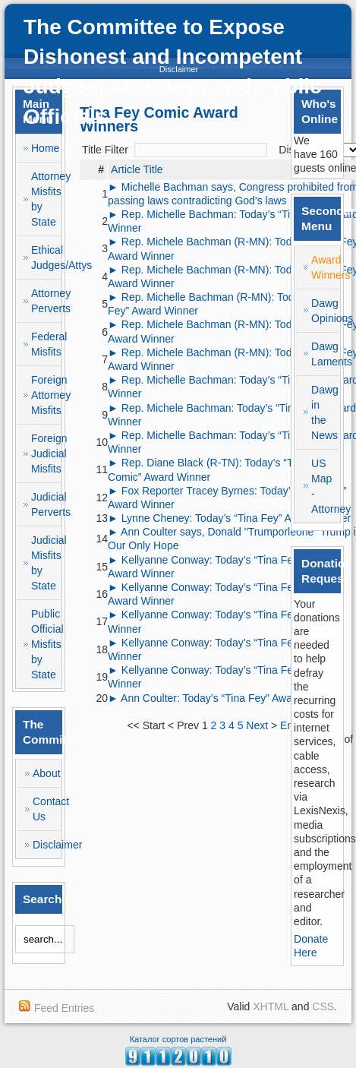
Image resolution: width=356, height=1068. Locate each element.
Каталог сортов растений (178, 1039)
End (289, 725)
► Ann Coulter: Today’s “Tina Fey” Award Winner (223, 698)
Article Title (136, 169)
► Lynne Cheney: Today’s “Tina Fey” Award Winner (229, 518)
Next (257, 725)
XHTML (270, 1006)
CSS (323, 1006)
